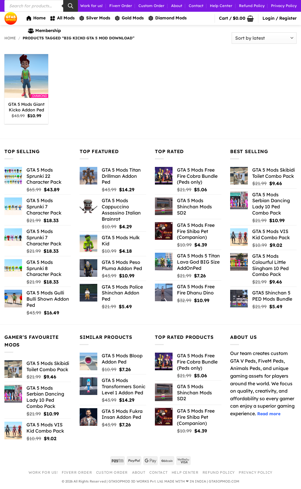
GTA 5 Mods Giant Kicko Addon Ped (26, 107)
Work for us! (91, 5)
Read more (268, 413)
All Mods (62, 18)
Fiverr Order (120, 5)
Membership (44, 31)
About (176, 5)
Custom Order (151, 5)
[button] (236, 18)
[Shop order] (264, 38)
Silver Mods (94, 18)
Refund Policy (252, 5)
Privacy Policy (284, 5)
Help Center (221, 5)
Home (36, 18)
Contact (196, 5)
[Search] (70, 6)
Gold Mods (129, 18)
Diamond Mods (167, 18)
